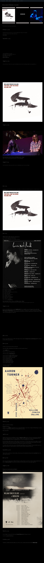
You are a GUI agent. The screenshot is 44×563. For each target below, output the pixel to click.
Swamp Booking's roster (20, 534)
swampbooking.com (12, 353)
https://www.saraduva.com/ (6, 57)
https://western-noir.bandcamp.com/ (8, 310)
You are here (3, 0)
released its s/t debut (23, 437)
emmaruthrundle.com (10, 299)
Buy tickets (21, 158)
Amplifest (6, 350)
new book (35, 453)
